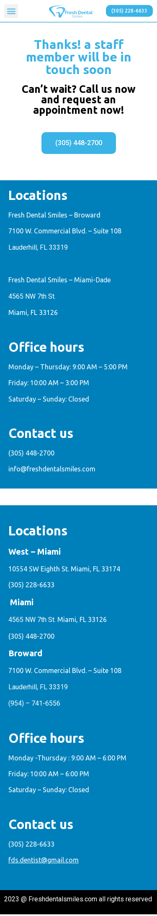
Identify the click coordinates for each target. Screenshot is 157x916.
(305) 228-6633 (31, 587)
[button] (11, 11)
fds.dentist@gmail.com (43, 862)
